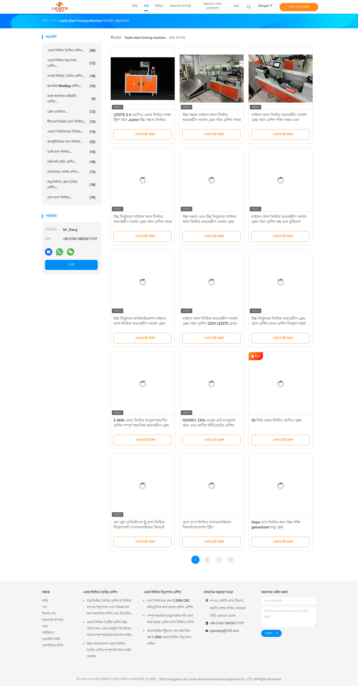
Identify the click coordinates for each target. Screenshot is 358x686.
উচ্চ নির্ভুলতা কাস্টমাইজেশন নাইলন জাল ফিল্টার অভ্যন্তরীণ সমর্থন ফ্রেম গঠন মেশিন (139, 323)
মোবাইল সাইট (51, 639)
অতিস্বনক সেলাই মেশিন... (71, 172)
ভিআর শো (48, 613)
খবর (45, 626)
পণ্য (44, 607)
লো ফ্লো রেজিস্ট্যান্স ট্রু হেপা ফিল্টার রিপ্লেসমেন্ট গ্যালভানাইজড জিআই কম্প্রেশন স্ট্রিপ (139, 527)
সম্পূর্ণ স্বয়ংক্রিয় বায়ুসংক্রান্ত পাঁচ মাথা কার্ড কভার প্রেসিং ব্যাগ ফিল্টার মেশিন (170, 619)
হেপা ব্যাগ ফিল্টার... (71, 197)
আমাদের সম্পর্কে (52, 620)
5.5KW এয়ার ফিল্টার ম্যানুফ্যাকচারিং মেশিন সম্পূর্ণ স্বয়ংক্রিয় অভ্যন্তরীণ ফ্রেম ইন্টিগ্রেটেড (141, 425)
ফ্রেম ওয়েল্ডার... (71, 111)
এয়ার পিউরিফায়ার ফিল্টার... (71, 131)
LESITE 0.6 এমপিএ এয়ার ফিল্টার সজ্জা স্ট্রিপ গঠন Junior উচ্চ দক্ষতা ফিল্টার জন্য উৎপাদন (142, 120)
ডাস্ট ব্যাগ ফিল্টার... (71, 152)
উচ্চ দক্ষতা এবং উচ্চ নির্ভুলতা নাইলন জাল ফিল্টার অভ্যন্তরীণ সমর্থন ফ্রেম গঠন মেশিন (209, 221)
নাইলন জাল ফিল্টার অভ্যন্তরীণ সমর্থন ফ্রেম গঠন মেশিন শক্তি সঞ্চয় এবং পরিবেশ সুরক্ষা (279, 120)
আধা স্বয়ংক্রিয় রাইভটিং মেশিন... (71, 98)
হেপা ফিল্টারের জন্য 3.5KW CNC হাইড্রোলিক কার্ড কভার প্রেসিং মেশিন (170, 604)
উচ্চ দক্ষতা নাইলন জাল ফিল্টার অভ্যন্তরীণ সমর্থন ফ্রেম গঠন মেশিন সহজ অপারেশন (211, 120)
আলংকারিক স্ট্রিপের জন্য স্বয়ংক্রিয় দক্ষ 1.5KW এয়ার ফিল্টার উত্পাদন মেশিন (169, 637)
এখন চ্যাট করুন (299, 7)
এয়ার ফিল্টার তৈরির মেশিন (100, 592)
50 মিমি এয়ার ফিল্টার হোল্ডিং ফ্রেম (276, 420)
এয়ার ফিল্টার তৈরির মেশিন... (71, 50)
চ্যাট (71, 264)
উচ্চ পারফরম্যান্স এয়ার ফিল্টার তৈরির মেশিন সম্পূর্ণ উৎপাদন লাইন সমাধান (109, 650)
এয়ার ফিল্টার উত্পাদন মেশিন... (71, 63)
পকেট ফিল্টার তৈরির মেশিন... (71, 76)
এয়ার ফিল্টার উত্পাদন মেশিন (162, 592)
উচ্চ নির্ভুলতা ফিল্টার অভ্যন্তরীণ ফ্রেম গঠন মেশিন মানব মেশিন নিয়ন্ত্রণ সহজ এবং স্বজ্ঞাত (278, 323)
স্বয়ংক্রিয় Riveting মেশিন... (71, 86)
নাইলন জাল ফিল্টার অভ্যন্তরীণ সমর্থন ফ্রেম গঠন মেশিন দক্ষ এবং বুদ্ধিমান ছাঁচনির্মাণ (279, 221)
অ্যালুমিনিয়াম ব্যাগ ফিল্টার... (71, 142)
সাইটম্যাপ (48, 632)
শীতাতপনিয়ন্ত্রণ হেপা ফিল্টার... (71, 121)
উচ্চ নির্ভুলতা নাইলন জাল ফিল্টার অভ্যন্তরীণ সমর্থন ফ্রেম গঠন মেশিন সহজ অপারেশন (142, 221)
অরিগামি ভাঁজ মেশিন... (71, 162)
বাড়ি (45, 600)
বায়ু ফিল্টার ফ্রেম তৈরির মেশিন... (71, 184)
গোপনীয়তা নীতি (52, 645)
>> (231, 560)
